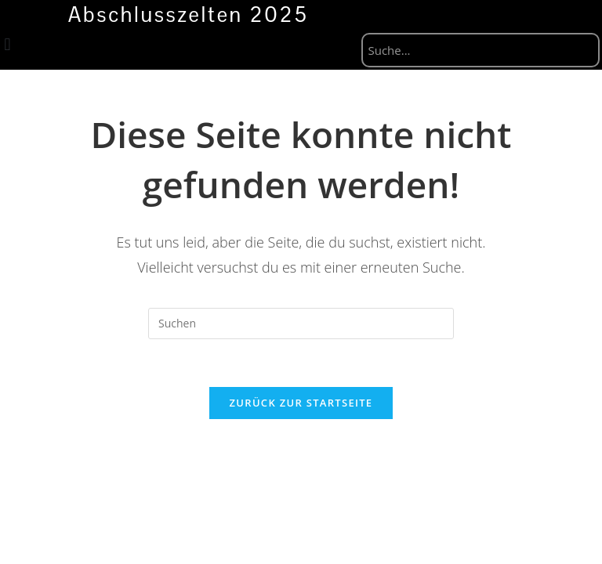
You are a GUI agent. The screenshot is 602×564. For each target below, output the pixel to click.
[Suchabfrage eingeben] (301, 323)
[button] (7, 45)
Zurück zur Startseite (301, 403)
